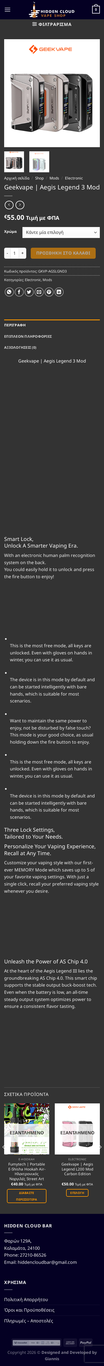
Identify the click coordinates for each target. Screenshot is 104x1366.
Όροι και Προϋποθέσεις (29, 1310)
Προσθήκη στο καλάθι (63, 253)
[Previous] (4, 1158)
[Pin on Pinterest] (49, 292)
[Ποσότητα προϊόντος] (14, 253)
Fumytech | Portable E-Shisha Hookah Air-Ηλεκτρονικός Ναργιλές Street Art (26, 1171)
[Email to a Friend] (39, 292)
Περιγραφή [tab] (15, 325)
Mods (54, 178)
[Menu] (7, 9)
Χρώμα (10, 232)
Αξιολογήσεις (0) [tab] (20, 347)
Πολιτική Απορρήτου (26, 1299)
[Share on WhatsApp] (9, 292)
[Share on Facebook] (19, 292)
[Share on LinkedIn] (59, 292)
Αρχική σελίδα (16, 178)
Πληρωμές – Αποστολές (28, 1321)
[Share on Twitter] (29, 292)
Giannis (52, 1358)
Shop (39, 178)
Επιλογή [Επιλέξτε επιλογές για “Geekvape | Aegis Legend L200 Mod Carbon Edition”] (77, 1193)
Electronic (74, 178)
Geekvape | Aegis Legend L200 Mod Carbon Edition (77, 1169)
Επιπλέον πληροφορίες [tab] (28, 336)
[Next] (100, 1158)
